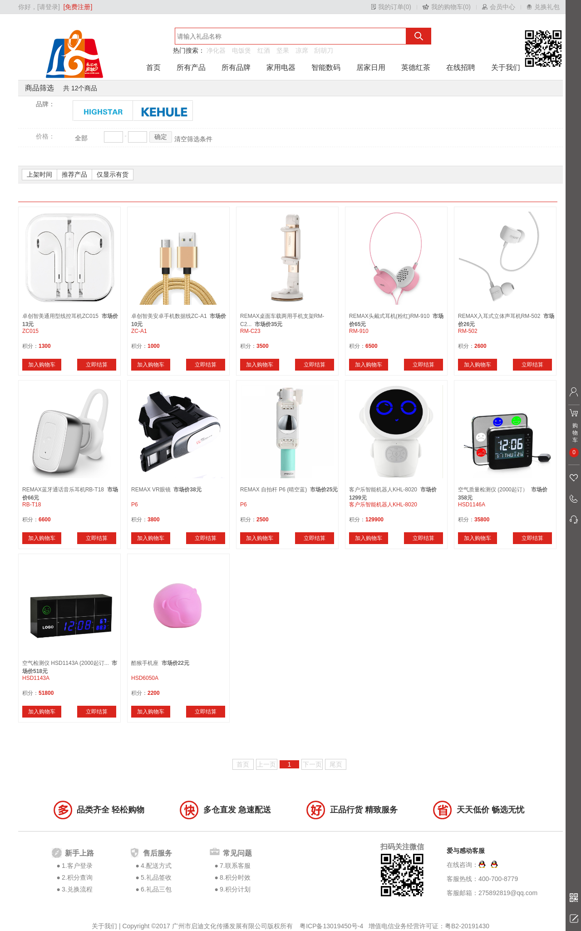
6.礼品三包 (156, 889)
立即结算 (97, 365)
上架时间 (39, 174)
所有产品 (191, 67)
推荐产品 (74, 174)
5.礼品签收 (156, 877)
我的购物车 (447, 6)
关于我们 (505, 67)
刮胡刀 (323, 50)
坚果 (282, 50)
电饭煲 (241, 50)
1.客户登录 (77, 865)
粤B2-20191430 (467, 926)
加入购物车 (41, 365)
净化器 (216, 50)
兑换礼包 (547, 6)
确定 (160, 136)
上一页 (266, 764)
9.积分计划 (235, 889)
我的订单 (391, 6)
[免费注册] (78, 6)
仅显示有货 (112, 174)
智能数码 (325, 67)
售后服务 (157, 853)
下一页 (312, 764)
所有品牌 (236, 67)
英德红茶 (415, 67)
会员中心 (502, 6)
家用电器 (280, 67)
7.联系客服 (235, 865)
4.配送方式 (156, 865)
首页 (153, 67)
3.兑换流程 (77, 889)
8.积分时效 (235, 877)
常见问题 (237, 853)
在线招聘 (460, 67)
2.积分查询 (77, 877)
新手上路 (79, 853)
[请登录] (48, 6)
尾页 (336, 764)
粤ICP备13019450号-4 (332, 926)
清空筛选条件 (193, 139)
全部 (81, 138)
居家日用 (370, 67)
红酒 (263, 50)
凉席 (301, 50)
